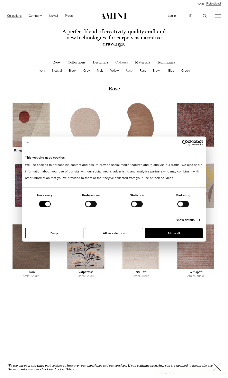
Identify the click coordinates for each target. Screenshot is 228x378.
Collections (14, 16)
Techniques (166, 62)
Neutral (57, 70)
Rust (143, 70)
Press (69, 16)
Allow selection (114, 233)
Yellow (114, 70)
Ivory (42, 70)
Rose (129, 70)
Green (185, 70)
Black (72, 70)
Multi (100, 70)
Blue (171, 70)
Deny (54, 233)
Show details (185, 220)
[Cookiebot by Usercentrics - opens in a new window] (185, 143)
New (57, 62)
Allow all (174, 233)
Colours (121, 62)
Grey (86, 70)
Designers (100, 62)
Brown (157, 70)
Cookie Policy (64, 369)
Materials (142, 62)
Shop (201, 3)
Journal (53, 16)
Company (35, 16)
